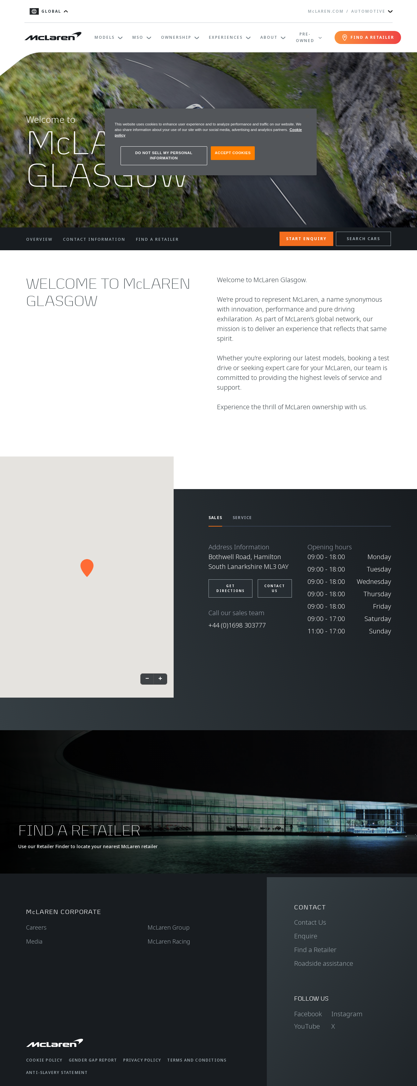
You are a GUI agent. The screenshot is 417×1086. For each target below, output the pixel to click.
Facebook (308, 1013)
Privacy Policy (142, 1060)
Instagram (347, 1013)
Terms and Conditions (196, 1060)
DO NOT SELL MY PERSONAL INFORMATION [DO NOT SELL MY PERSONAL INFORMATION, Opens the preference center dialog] (164, 155)
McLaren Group (169, 927)
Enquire (305, 936)
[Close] (307, 116)
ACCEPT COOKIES (233, 153)
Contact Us (310, 922)
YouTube (307, 1026)
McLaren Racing (169, 941)
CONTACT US (274, 588)
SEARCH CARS (363, 238)
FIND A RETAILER (157, 239)
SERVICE (242, 517)
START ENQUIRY (306, 238)
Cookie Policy (44, 1060)
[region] (211, 142)
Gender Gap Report (93, 1060)
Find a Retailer (315, 949)
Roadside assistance (323, 963)
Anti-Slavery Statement (57, 1072)
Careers (36, 927)
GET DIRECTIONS (230, 588)
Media (34, 941)
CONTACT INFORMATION (94, 239)
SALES (215, 517)
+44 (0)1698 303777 (237, 625)
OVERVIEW (39, 239)
